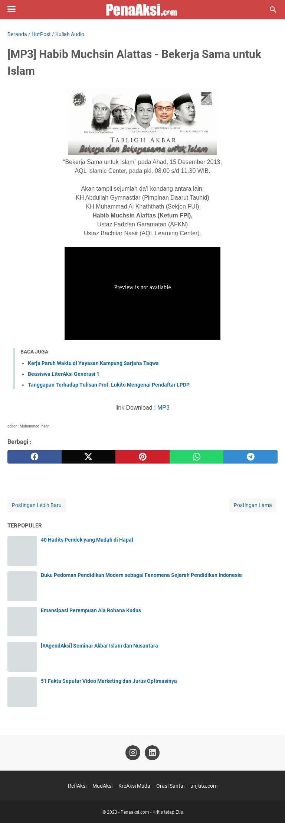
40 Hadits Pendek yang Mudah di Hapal (87, 540)
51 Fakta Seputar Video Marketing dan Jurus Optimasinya (109, 681)
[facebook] (34, 457)
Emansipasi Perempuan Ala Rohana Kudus (91, 610)
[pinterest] (142, 457)
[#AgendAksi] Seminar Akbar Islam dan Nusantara (99, 646)
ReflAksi (77, 786)
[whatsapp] (197, 457)
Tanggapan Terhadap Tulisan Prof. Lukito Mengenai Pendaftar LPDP (109, 385)
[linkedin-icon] (152, 752)
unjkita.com (203, 786)
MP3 (163, 407)
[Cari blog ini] (273, 9)
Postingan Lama (253, 505)
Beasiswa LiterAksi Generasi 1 (63, 374)
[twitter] (89, 457)
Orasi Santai (170, 786)
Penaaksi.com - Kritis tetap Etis (152, 812)
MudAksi (102, 786)
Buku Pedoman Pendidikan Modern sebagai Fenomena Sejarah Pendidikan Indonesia (141, 575)
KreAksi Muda (134, 786)
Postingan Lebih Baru (37, 505)
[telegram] (250, 457)
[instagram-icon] (132, 752)
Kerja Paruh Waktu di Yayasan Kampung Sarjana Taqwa (93, 363)
